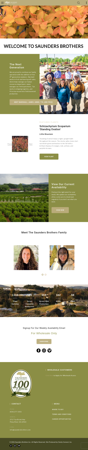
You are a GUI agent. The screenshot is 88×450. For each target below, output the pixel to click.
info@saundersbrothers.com (22, 430)
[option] (20, 144)
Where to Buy (61, 409)
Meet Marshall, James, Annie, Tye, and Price (33, 104)
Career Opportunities (64, 419)
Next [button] (30, 144)
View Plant (49, 156)
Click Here (51, 375)
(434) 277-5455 (18, 412)
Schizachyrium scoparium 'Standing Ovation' (55, 128)
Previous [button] (11, 144)
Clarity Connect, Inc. (65, 442)
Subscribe (44, 344)
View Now (60, 212)
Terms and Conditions (65, 414)
